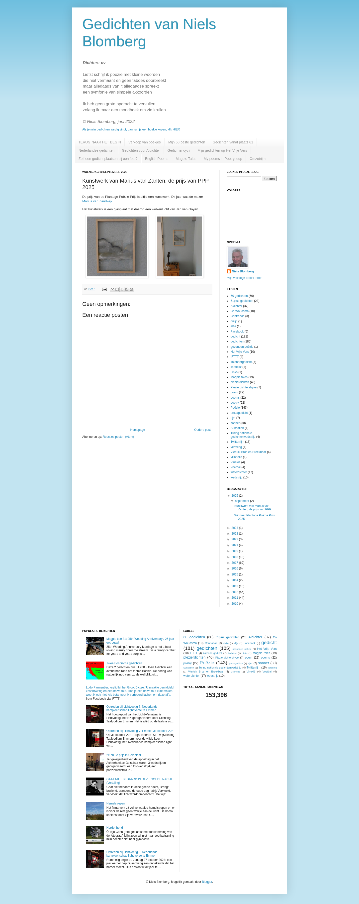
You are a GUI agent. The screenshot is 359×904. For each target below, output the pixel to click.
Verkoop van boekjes (144, 142)
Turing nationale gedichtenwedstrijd (243, 434)
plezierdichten (240, 382)
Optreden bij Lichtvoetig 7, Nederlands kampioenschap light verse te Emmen (131, 708)
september (242, 501)
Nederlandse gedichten (96, 150)
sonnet (235, 423)
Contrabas (237, 316)
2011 (235, 597)
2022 (235, 539)
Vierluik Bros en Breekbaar (248, 452)
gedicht (235, 336)
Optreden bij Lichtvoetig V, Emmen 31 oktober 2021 (140, 731)
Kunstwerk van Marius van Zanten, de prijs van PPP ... (254, 507)
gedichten (237, 341)
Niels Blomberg (243, 271)
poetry (235, 402)
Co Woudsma (240, 311)
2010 (235, 603)
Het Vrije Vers (240, 351)
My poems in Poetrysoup (223, 159)
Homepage (137, 430)
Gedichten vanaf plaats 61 (233, 142)
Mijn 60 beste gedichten (186, 142)
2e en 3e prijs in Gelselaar (123, 755)
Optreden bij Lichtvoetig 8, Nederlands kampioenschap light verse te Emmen (131, 853)
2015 (235, 574)
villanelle (236, 457)
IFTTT (235, 356)
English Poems (156, 159)
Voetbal (236, 467)
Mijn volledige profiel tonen (244, 278)
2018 (235, 557)
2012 (235, 592)
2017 (235, 563)
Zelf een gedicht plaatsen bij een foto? (108, 159)
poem (234, 392)
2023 (235, 533)
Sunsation (237, 428)
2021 (235, 545)
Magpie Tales (186, 159)
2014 (235, 580)
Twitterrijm (237, 442)
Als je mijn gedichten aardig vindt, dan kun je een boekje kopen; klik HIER (131, 129)
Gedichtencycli (179, 150)
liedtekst (236, 367)
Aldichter (236, 306)
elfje (233, 326)
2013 (235, 586)
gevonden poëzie (242, 346)
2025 (235, 495)
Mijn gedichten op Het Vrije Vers (222, 150)
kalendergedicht (241, 362)
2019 (235, 551)
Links (234, 372)
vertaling (236, 447)
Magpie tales (239, 377)
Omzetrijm (258, 159)
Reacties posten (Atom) (118, 437)
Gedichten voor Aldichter (141, 150)
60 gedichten (239, 296)
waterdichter (239, 472)
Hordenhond (114, 827)
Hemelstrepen (115, 803)
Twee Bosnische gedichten (124, 663)
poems (235, 397)
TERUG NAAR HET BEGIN (99, 142)
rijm (233, 418)
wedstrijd (236, 477)
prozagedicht (239, 413)
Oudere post (202, 430)
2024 (235, 528)
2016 (235, 568)
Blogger (207, 882)
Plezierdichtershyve (244, 387)
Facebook (237, 331)
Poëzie (235, 407)
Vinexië (235, 462)
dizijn (234, 321)
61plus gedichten (242, 301)
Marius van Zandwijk (97, 201)
